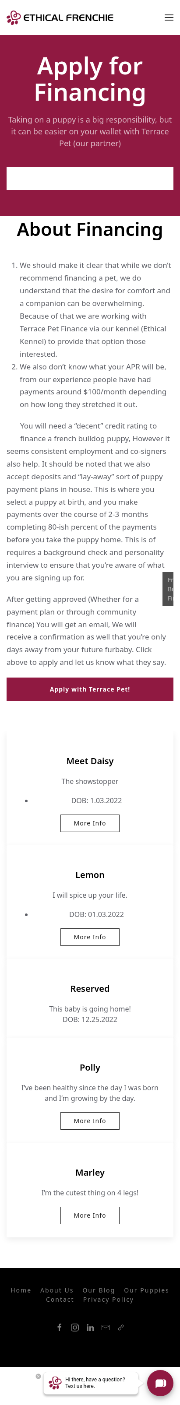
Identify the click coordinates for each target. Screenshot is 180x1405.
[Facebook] (59, 1327)
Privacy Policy (108, 1299)
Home (21, 1290)
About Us (57, 1290)
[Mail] (105, 1327)
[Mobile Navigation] (169, 17)
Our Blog (98, 1290)
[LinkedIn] (90, 1327)
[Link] (120, 1327)
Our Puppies (146, 1290)
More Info (90, 823)
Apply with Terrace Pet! (90, 178)
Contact (60, 1299)
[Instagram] (75, 1327)
